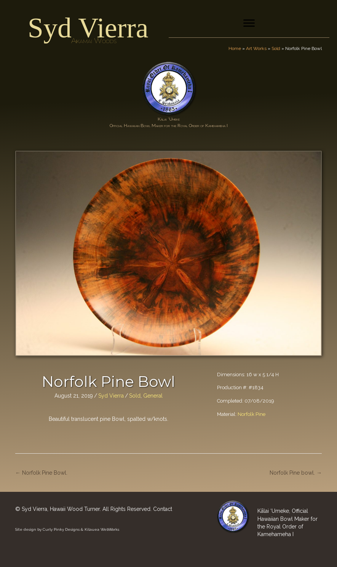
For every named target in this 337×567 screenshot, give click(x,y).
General (153, 396)
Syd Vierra (88, 27)
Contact (162, 509)
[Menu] (249, 23)
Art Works (256, 48)
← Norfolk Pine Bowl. (41, 473)
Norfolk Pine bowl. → (296, 473)
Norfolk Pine (251, 414)
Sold (276, 48)
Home (234, 48)
